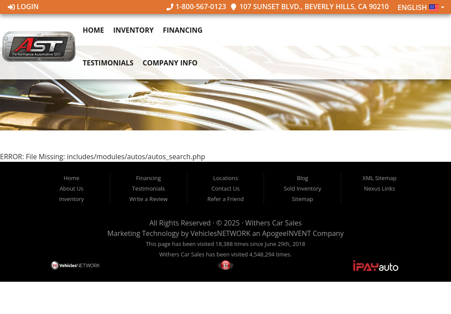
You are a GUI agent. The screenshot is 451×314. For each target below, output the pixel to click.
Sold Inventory (302, 188)
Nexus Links (379, 188)
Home (93, 30)
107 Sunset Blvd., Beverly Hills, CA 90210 (309, 6)
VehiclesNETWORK (220, 233)
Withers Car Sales (273, 223)
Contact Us (225, 188)
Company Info (169, 63)
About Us (72, 188)
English (418, 8)
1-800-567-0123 (196, 6)
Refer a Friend (225, 199)
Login (23, 6)
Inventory (133, 30)
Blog (302, 178)
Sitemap (302, 199)
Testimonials (108, 63)
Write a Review (148, 199)
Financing (183, 30)
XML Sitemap (380, 178)
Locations (225, 178)
